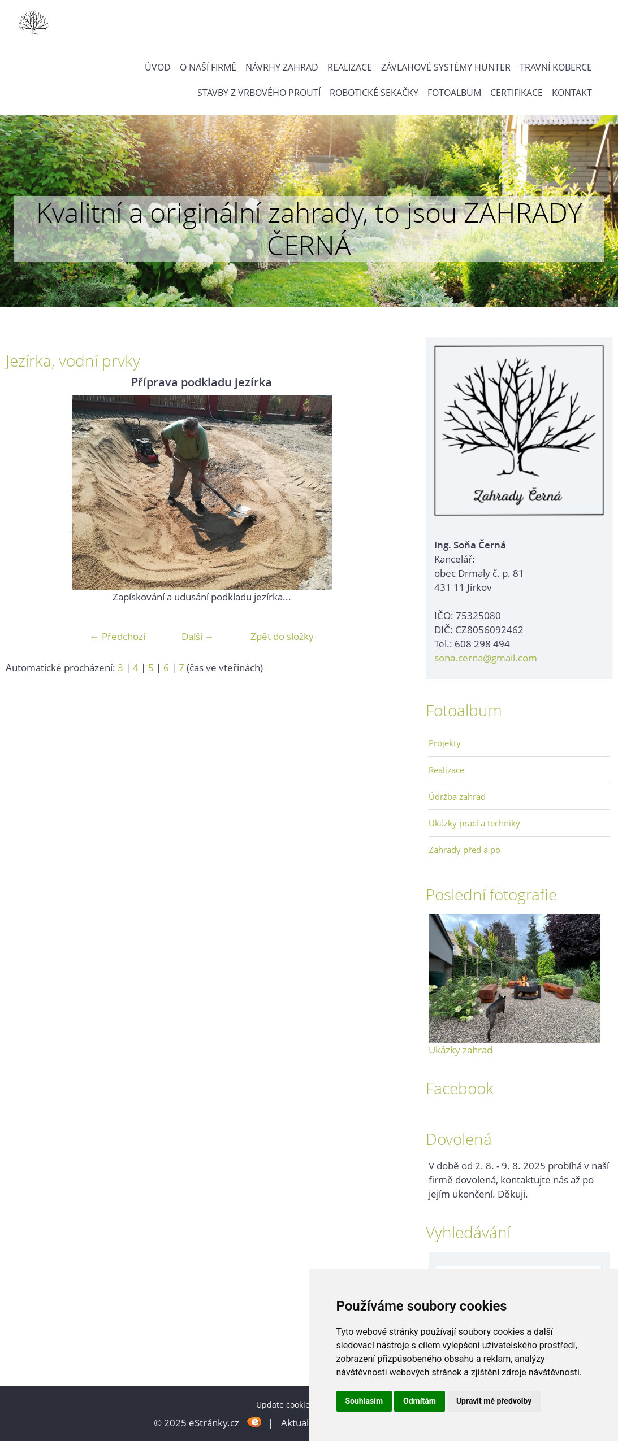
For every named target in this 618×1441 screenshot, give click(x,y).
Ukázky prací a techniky (474, 823)
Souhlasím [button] (364, 1400)
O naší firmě (208, 67)
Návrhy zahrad (281, 67)
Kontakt (572, 92)
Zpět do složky (282, 636)
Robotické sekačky (374, 92)
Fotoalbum (454, 92)
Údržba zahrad (457, 796)
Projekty (445, 742)
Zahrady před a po (464, 849)
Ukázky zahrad (460, 1049)
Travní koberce (556, 67)
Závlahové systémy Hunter (446, 67)
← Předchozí (117, 636)
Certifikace (516, 92)
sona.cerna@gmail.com (485, 657)
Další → (197, 636)
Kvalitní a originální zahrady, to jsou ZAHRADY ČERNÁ (309, 228)
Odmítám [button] (419, 1400)
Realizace (349, 67)
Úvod (158, 67)
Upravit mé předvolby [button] (493, 1400)
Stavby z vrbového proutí (259, 92)
